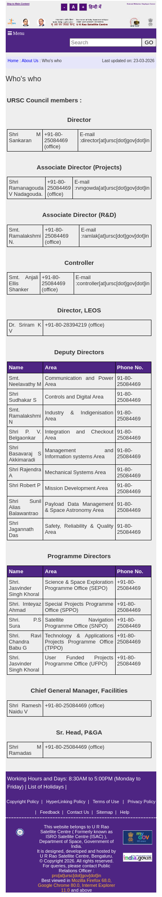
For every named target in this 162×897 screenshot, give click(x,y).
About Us (30, 60)
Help (124, 812)
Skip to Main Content (18, 3)
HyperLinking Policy (65, 801)
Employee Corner (148, 4)
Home (13, 60)
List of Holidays (47, 787)
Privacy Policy (141, 801)
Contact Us (78, 812)
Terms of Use (106, 801)
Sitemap (104, 812)
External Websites (134, 4)
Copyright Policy (23, 801)
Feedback (49, 812)
